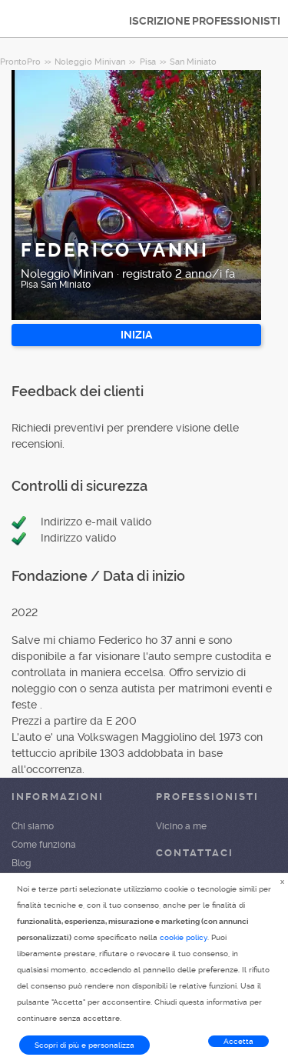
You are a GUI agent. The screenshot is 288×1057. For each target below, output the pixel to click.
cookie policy (183, 937)
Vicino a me (181, 826)
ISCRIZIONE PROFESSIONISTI (204, 21)
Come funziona (44, 844)
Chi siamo (33, 826)
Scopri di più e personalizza (84, 1045)
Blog (21, 863)
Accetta (238, 1041)
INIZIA (136, 334)
